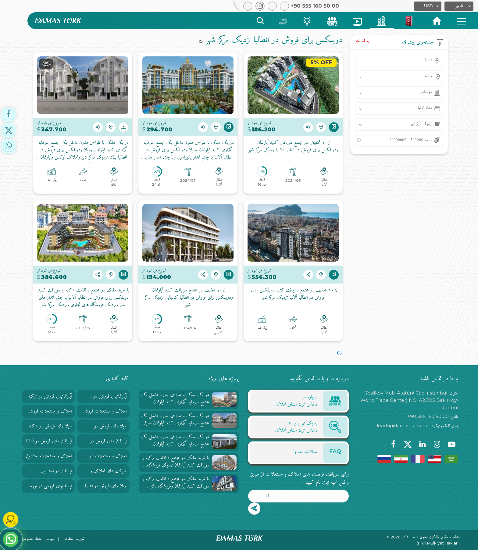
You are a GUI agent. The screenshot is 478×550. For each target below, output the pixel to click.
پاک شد (362, 41)
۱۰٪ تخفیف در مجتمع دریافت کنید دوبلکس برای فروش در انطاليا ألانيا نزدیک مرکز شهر (293, 294)
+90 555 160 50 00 (428, 416)
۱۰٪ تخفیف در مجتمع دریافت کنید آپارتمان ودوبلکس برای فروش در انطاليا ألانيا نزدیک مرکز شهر (293, 146)
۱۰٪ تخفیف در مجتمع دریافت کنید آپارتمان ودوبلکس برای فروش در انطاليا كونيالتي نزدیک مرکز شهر (188, 298)
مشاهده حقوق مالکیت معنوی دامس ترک (431, 537)
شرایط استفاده (74, 539)
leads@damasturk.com (403, 425)
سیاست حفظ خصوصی (37, 539)
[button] (458, 6)
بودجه (410, 140)
